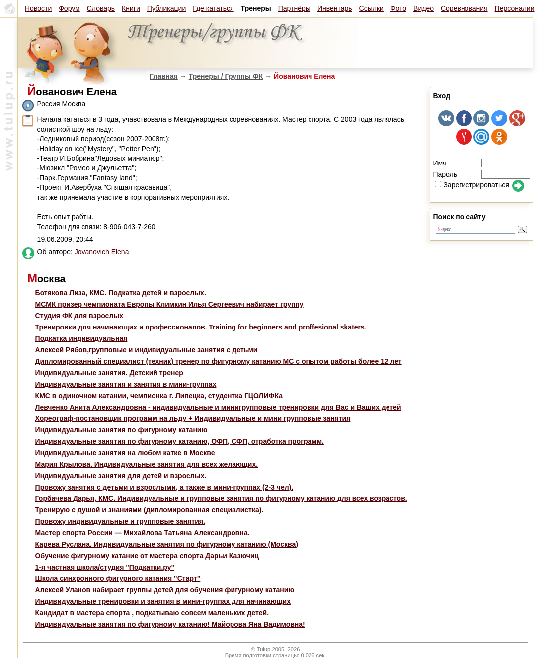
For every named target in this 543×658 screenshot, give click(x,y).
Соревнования (464, 8)
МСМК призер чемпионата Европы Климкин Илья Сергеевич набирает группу (169, 304)
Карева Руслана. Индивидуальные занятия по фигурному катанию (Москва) (166, 544)
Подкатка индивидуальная (81, 338)
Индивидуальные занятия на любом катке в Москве (125, 453)
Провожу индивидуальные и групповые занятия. (120, 521)
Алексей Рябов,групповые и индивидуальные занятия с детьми (146, 350)
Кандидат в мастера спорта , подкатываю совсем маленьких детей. (152, 613)
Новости (38, 8)
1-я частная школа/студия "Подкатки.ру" (105, 567)
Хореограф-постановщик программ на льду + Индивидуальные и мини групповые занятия (193, 418)
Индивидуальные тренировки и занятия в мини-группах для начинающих (163, 601)
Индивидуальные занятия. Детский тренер (109, 373)
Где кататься (213, 8)
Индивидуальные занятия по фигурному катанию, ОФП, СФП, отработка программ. (179, 441)
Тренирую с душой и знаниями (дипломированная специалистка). (149, 510)
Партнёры (294, 8)
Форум (69, 8)
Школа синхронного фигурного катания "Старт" (118, 578)
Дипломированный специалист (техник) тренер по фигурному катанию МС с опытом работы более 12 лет (218, 361)
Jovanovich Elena (102, 252)
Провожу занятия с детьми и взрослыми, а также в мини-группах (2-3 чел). (164, 487)
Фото (398, 8)
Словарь (101, 8)
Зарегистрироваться (472, 185)
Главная (164, 76)
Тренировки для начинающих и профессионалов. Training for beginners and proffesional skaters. (201, 327)
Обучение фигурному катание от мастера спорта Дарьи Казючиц (147, 556)
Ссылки (371, 8)
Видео (423, 8)
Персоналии (515, 8)
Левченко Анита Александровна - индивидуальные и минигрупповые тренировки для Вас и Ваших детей (218, 407)
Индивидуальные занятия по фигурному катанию (121, 430)
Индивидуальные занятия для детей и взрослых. (121, 476)
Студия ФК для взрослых (79, 316)
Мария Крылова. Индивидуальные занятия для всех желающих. (146, 464)
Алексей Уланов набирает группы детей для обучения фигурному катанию (165, 590)
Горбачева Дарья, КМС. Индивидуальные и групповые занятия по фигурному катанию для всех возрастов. (221, 498)
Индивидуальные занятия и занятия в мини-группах (126, 384)
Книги (131, 8)
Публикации (166, 8)
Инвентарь (334, 8)
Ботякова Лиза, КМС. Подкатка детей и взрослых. (120, 293)
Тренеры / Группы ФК (226, 76)
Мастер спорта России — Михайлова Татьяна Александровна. (142, 533)
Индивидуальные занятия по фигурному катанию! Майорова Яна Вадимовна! (170, 624)
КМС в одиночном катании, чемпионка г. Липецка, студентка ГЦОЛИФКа (159, 396)
